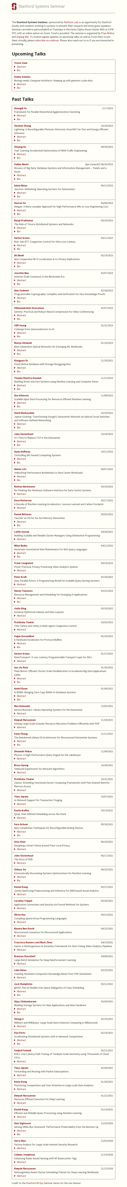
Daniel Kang (21, 887)
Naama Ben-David (24, 928)
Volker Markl (21, 164)
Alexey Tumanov (23, 590)
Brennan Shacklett (25, 956)
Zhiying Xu (20, 146)
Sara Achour (21, 824)
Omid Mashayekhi (24, 413)
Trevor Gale (20, 63)
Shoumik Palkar (23, 751)
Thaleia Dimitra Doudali (27, 378)
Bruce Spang (21, 765)
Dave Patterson (23, 500)
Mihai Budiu (20, 545)
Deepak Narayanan (25, 719)
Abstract (21, 66)
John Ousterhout (24, 434)
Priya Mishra (107, 33)
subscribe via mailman (47, 40)
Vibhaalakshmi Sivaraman (29, 308)
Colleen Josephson (24, 1154)
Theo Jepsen (21, 796)
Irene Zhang (21, 733)
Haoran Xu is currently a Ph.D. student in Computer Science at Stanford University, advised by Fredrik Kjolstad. (63, 214)
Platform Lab (71, 22)
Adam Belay (20, 185)
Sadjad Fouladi (22, 1050)
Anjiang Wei (22, 36)
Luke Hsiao (20, 970)
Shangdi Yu (20, 108)
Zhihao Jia (20, 869)
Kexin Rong (20, 1081)
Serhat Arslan (22, 238)
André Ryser (21, 688)
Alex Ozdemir (21, 290)
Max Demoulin (22, 706)
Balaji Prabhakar (23, 220)
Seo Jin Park (21, 667)
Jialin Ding (20, 608)
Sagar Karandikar (24, 636)
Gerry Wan (20, 1140)
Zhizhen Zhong (22, 125)
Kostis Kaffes (21, 810)
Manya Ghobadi (23, 343)
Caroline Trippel (23, 900)
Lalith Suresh (21, 531)
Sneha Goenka (22, 76)
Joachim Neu (21, 273)
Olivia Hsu (19, 914)
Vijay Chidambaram (25, 1001)
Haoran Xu (20, 203)
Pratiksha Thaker (24, 622)
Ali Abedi (19, 255)
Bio (18, 70)
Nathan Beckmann (24, 486)
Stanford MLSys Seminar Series (43, 1183)
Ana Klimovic (21, 395)
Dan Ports (19, 1032)
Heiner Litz (20, 469)
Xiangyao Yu (21, 360)
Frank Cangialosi (23, 563)
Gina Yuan (19, 841)
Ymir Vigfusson (22, 1123)
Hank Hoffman (22, 451)
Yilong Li (19, 1019)
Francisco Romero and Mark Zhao (33, 942)
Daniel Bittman (22, 514)
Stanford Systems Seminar (42, 6)
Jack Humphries (23, 984)
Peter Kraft (20, 577)
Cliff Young (20, 325)
